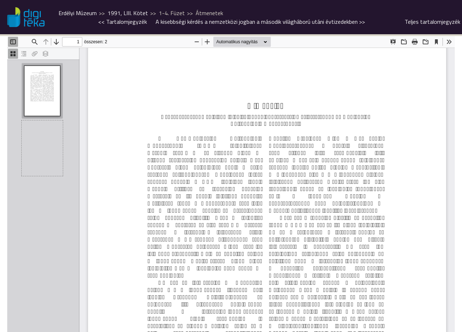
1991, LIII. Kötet (128, 13)
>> (260, 21)
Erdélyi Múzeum (77, 13)
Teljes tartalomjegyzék (432, 21)
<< (122, 21)
